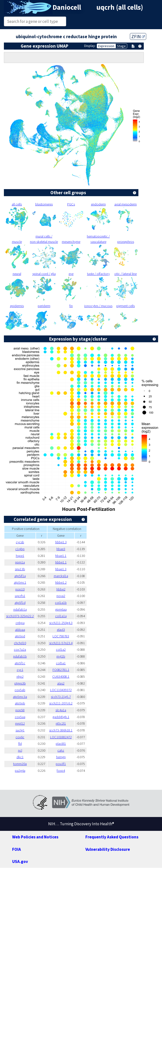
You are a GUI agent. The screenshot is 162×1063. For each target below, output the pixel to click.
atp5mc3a (20, 696)
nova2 (60, 596)
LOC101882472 (61, 737)
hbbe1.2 (61, 582)
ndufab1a (20, 609)
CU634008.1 (60, 676)
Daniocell (67, 7)
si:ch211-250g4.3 (60, 623)
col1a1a (61, 616)
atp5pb (20, 703)
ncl (20, 750)
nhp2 (20, 676)
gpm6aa (61, 609)
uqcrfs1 (20, 596)
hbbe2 (60, 589)
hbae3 (60, 549)
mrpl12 (20, 723)
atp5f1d (20, 602)
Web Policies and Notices (35, 837)
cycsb (20, 542)
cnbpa (20, 623)
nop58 (20, 710)
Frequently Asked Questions (111, 837)
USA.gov (20, 861)
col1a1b (61, 602)
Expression (106, 46)
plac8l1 (61, 743)
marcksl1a (61, 576)
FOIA (16, 849)
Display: (90, 46)
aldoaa (20, 629)
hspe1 (20, 555)
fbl (20, 743)
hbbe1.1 (61, 562)
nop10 (20, 589)
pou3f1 (61, 764)
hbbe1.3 (61, 542)
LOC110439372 (61, 690)
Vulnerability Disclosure (107, 849)
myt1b (60, 656)
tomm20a (20, 764)
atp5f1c (20, 663)
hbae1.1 (60, 555)
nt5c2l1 (61, 723)
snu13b (20, 569)
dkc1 (20, 757)
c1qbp (20, 549)
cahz (60, 750)
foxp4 (61, 770)
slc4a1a (60, 710)
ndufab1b (20, 656)
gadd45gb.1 (61, 717)
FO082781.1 (61, 670)
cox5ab (20, 690)
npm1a (20, 562)
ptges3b (20, 683)
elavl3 (61, 629)
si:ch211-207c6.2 (60, 703)
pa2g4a (20, 770)
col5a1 (61, 663)
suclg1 (20, 730)
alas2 (60, 683)
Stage (121, 46)
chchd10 (20, 643)
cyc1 (20, 670)
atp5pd (20, 636)
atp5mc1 (20, 582)
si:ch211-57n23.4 (60, 643)
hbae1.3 (60, 569)
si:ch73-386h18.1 (60, 730)
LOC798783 (61, 636)
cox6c (20, 737)
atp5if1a (20, 576)
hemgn (61, 757)
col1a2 (61, 649)
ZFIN (138, 36)
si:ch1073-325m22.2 (20, 616)
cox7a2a (20, 649)
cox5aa (20, 717)
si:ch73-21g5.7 (61, 696)
